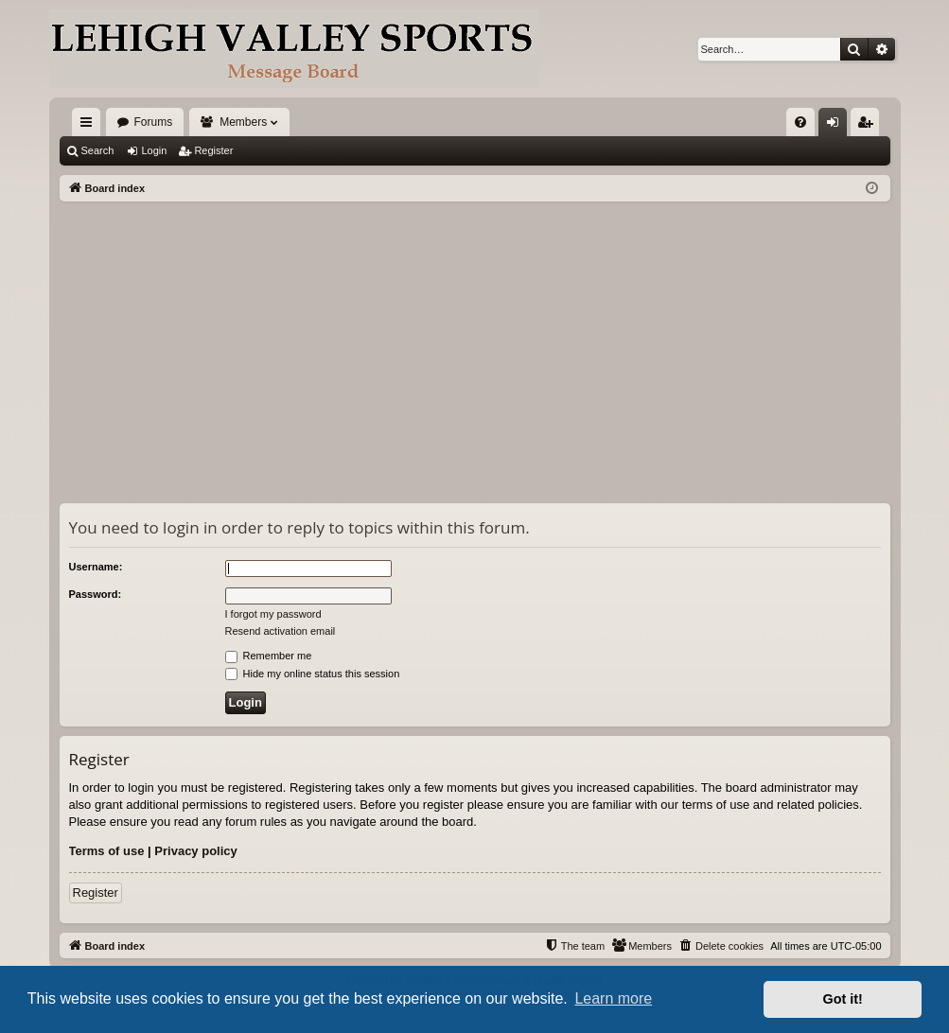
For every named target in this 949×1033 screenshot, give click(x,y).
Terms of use (107, 851)
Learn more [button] (613, 998)
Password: (95, 594)
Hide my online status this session (312, 673)
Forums (153, 122)
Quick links (89, 125)
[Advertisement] (475, 343)
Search (97, 150)
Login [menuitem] (836, 125)
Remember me (268, 655)
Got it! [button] (843, 999)
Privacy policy (195, 851)
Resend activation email (280, 631)
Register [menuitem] (868, 125)
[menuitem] (800, 122)
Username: (96, 566)
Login (154, 150)
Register (213, 150)
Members (243, 122)
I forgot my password (273, 614)
